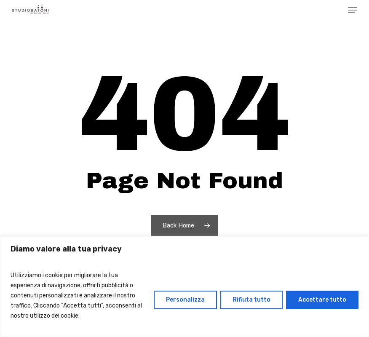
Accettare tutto (322, 299)
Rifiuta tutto (251, 299)
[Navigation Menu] (352, 10)
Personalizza (185, 299)
